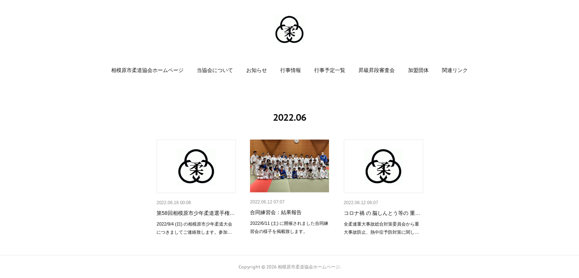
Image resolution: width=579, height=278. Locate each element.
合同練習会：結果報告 (276, 212)
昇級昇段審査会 (377, 70)
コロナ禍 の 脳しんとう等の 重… (382, 213)
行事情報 (290, 70)
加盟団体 (418, 70)
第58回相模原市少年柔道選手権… (196, 213)
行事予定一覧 (329, 70)
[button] (147, 70)
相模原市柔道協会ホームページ (147, 70)
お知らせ (256, 70)
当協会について (215, 70)
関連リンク (455, 70)
